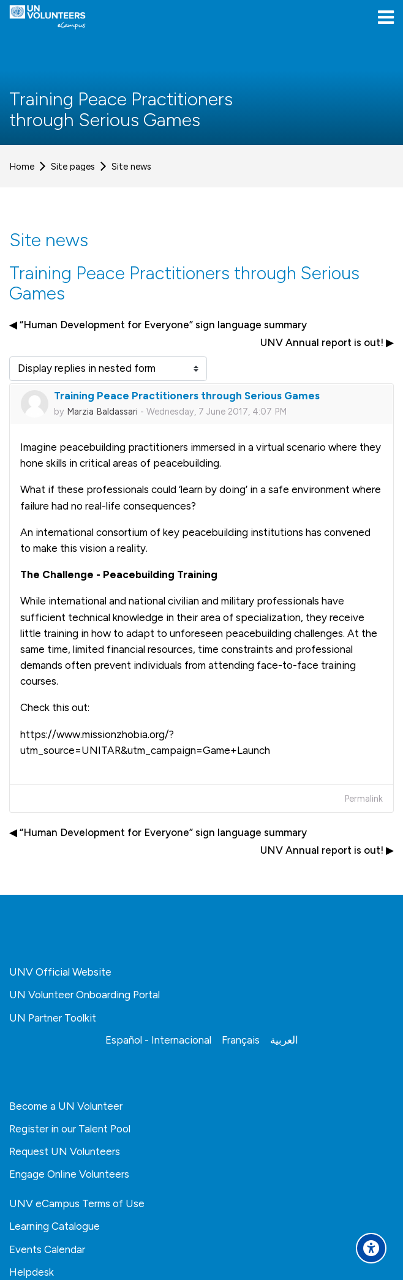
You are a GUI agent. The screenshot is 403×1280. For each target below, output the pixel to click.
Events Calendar (47, 1249)
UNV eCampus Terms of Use (77, 1203)
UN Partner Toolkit (52, 1018)
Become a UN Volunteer (65, 1106)
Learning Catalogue (54, 1226)
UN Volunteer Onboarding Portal (84, 994)
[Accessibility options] (371, 1248)
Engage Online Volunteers (69, 1174)
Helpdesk (31, 1272)
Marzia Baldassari (102, 411)
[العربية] (284, 1040)
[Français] (241, 1040)
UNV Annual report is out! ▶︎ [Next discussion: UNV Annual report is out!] (327, 342)
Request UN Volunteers (64, 1151)
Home (21, 166)
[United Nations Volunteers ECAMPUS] (47, 17)
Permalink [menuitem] (363, 798)
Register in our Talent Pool (69, 1129)
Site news (131, 166)
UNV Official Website (60, 972)
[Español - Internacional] (158, 1040)
